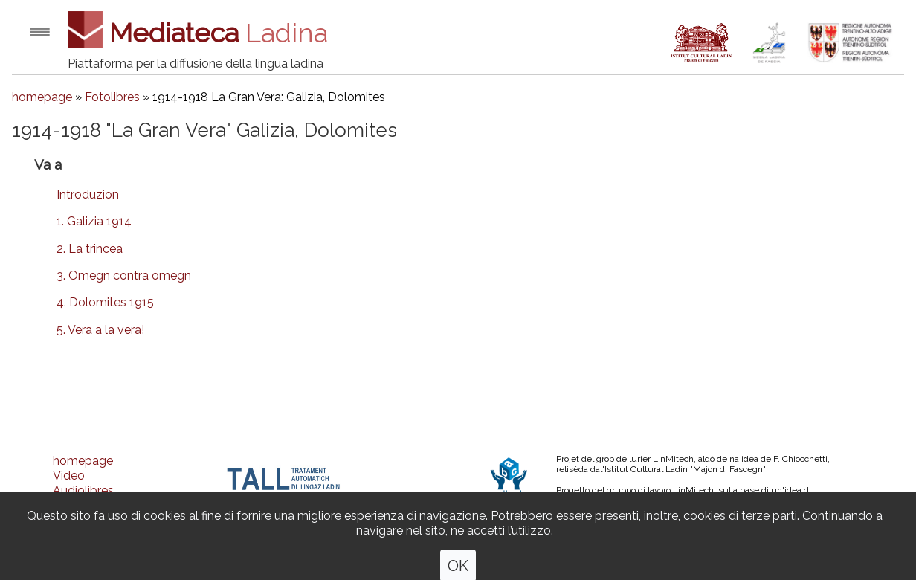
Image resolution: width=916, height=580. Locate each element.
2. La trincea (90, 249)
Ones (67, 550)
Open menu (40, 32)
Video (69, 475)
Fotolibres (112, 97)
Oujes (68, 535)
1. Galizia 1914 (94, 221)
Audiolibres (83, 490)
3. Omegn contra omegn (124, 275)
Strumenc (79, 520)
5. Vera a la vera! (100, 330)
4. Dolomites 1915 (105, 302)
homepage (42, 97)
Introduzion (88, 194)
